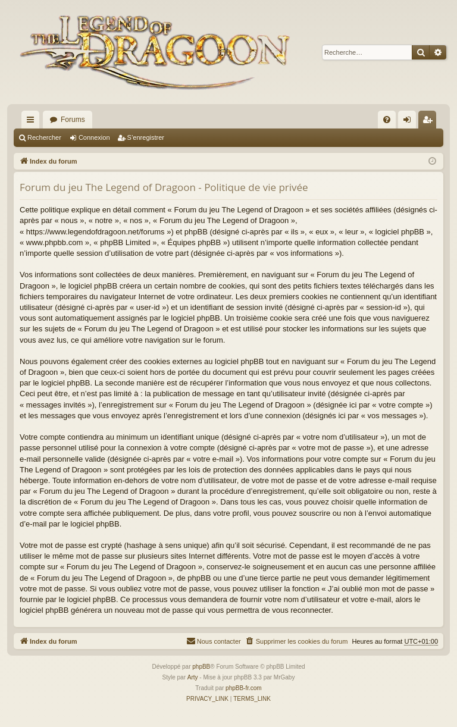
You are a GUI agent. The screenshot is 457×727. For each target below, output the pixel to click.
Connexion (94, 137)
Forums (73, 119)
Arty (192, 677)
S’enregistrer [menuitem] (430, 122)
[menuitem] (387, 120)
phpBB (201, 666)
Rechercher (44, 137)
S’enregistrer (145, 137)
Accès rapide (32, 122)
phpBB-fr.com (244, 688)
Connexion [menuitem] (409, 122)
